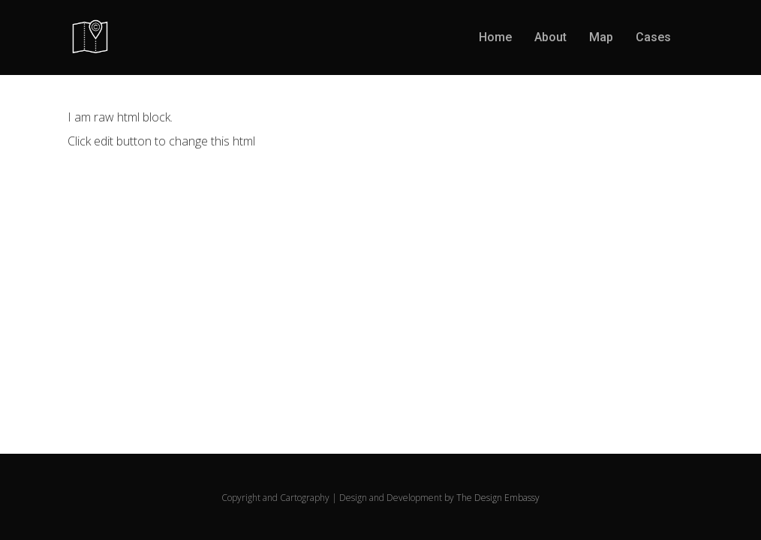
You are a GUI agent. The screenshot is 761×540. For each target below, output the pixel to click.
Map (601, 37)
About (550, 37)
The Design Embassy (498, 497)
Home (495, 37)
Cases (653, 37)
